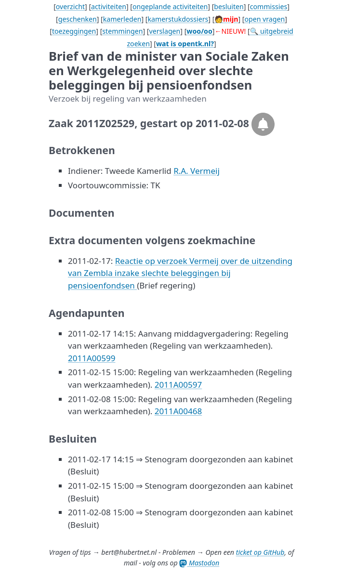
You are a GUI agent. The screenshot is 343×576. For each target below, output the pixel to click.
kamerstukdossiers (177, 19)
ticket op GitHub (260, 552)
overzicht (70, 6)
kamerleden (122, 19)
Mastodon (199, 562)
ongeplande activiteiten (170, 6)
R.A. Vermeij (196, 170)
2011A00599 (91, 358)
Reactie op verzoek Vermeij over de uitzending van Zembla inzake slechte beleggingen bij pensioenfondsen (180, 273)
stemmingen (122, 31)
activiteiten (108, 6)
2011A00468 (178, 411)
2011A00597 (178, 384)
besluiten (228, 6)
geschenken (77, 19)
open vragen (264, 19)
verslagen (165, 31)
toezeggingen (74, 31)
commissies (268, 6)
